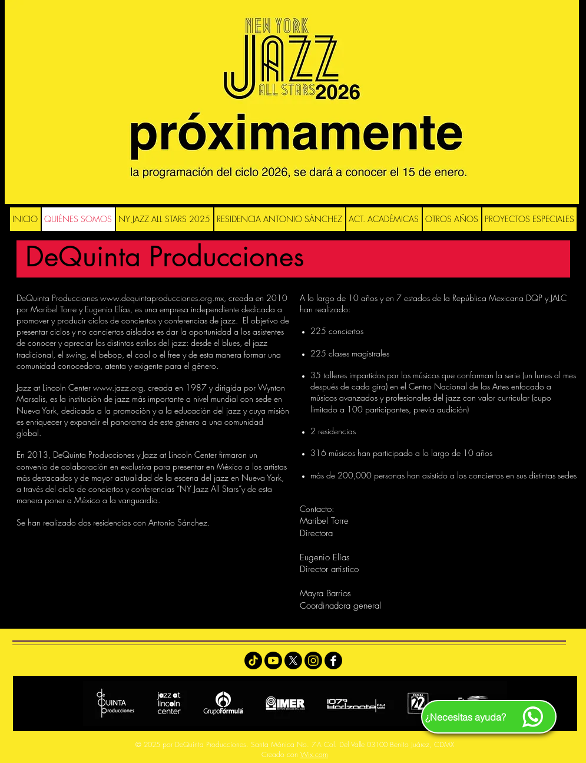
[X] (293, 660)
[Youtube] (273, 660)
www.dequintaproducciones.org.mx (162, 297)
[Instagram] (313, 660)
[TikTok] (253, 660)
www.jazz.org (118, 387)
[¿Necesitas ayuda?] (489, 717)
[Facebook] (333, 660)
